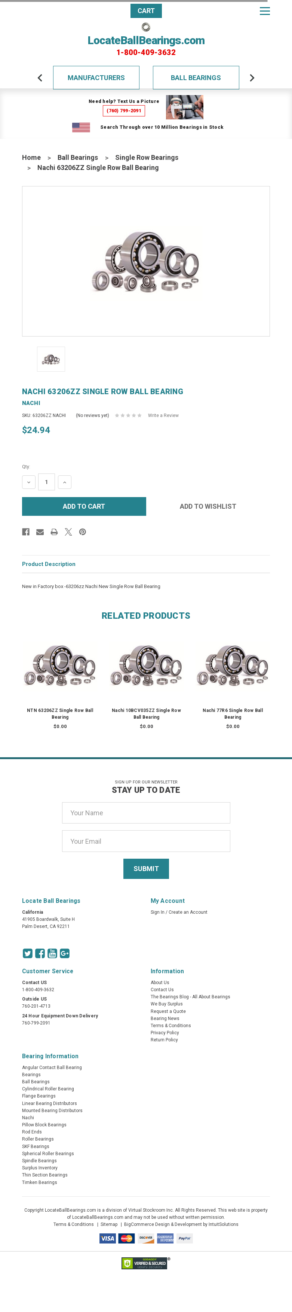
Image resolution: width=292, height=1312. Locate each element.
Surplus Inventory (40, 1168)
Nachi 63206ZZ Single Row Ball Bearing (98, 167)
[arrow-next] (252, 77)
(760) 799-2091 (124, 110)
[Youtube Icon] (52, 953)
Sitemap (109, 1224)
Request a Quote (168, 1011)
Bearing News (165, 1018)
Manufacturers (96, 78)
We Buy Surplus (167, 1004)
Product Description (49, 564)
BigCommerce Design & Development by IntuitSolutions (181, 1224)
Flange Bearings (39, 1096)
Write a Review (163, 415)
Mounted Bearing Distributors (52, 1110)
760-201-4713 (36, 1006)
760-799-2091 (36, 1023)
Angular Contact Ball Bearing (52, 1067)
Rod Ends (32, 1132)
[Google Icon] (64, 953)
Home (31, 157)
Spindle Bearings (39, 1160)
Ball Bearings (196, 78)
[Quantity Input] (46, 482)
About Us (160, 982)
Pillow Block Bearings (44, 1124)
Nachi (28, 1117)
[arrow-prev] (40, 77)
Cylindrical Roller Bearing (48, 1089)
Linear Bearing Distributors (49, 1103)
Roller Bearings (38, 1139)
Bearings (31, 1074)
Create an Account (188, 912)
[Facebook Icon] (40, 953)
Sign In (158, 912)
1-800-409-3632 (146, 52)
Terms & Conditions (171, 1025)
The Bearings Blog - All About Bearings (190, 996)
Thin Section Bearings (45, 1175)
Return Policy (164, 1039)
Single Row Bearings (146, 157)
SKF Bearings (35, 1146)
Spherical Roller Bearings (48, 1153)
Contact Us (162, 989)
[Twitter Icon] (27, 953)
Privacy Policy (165, 1032)
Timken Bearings (39, 1182)
